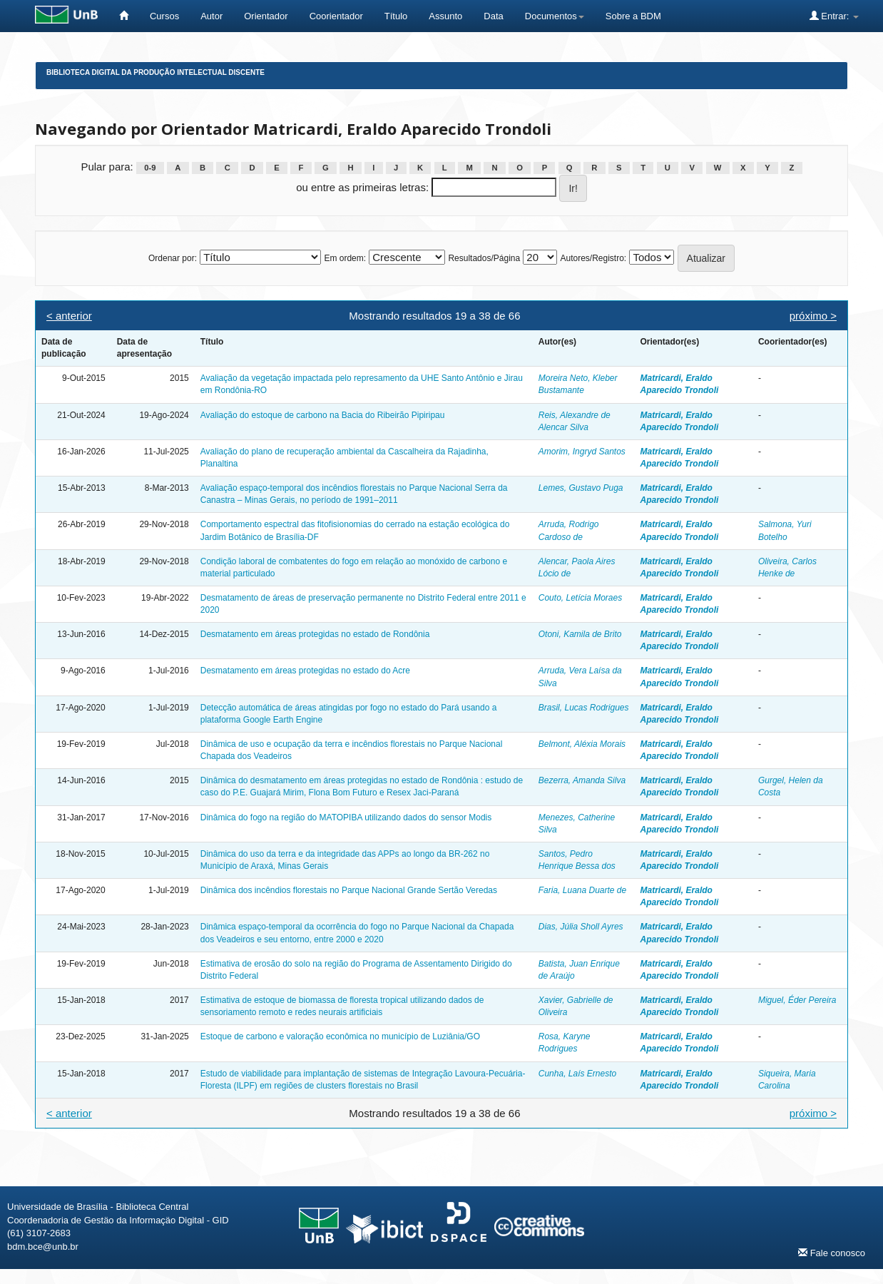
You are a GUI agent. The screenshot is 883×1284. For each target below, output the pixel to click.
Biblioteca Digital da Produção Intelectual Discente (155, 72)
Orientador (265, 16)
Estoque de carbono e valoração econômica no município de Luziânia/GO (340, 1036)
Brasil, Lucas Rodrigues (584, 708)
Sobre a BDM (633, 16)
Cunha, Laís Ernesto (577, 1074)
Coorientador (336, 16)
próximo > (813, 316)
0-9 (149, 167)
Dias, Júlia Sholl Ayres (581, 927)
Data (493, 16)
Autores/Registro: (593, 258)
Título (396, 16)
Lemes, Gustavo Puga (581, 488)
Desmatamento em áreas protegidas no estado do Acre (305, 671)
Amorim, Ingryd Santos (582, 452)
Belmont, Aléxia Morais (582, 744)
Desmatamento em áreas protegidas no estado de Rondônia (315, 634)
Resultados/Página (484, 258)
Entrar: (834, 15)
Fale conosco (831, 1252)
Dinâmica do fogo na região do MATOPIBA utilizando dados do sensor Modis (345, 817)
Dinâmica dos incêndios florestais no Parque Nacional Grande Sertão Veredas (348, 890)
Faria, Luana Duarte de (582, 890)
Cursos (164, 16)
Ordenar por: (172, 258)
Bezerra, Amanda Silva (582, 780)
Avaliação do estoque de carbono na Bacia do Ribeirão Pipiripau (322, 415)
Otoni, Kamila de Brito (580, 634)
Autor (211, 16)
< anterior (69, 316)
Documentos (554, 16)
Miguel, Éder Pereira (797, 1000)
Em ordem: (345, 258)
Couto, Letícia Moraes (580, 598)
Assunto (445, 16)
